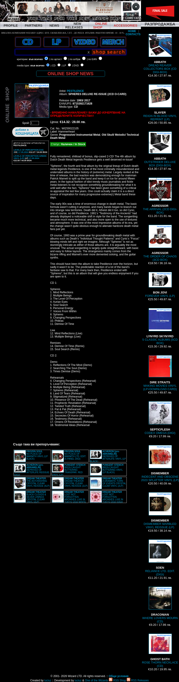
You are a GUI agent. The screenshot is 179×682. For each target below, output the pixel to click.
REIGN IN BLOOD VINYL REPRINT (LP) (160, 102)
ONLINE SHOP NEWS (70, 73)
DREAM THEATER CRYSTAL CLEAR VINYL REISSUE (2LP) (76, 482)
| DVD (75, 65)
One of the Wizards (96, 680)
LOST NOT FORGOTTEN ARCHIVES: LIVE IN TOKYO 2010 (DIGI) (113, 497)
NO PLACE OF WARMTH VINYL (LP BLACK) (37, 455)
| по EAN (92, 59)
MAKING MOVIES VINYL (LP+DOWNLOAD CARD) (160, 373)
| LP (64, 65)
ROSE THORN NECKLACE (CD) (160, 651)
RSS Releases (138, 680)
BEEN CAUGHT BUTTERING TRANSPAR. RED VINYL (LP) (69, 470)
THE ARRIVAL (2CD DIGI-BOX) (160, 196)
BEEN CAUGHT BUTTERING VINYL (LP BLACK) (113, 469)
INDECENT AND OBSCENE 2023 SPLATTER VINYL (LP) (160, 463)
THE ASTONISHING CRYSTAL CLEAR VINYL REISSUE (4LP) (38, 482)
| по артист (55, 59)
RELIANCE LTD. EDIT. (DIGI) (160, 558)
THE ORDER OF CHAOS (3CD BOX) (160, 243)
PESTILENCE (75, 91)
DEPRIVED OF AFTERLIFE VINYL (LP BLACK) (108, 456)
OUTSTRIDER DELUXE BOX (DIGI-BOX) (160, 149)
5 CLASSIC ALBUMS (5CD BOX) (160, 326)
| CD (53, 65)
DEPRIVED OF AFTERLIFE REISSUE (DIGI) (31, 470)
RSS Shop (117, 680)
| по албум (74, 59)
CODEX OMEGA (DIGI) (160, 418)
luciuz (47, 680)
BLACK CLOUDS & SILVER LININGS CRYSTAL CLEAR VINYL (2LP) (36, 497)
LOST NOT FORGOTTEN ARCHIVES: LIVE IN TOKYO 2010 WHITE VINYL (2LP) (69, 498)
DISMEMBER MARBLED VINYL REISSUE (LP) (160, 510)
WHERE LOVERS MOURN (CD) (160, 605)
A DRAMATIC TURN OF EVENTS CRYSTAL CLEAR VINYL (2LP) (114, 482)
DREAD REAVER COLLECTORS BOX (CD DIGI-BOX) (159, 54)
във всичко (36, 59)
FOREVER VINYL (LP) (160, 285)
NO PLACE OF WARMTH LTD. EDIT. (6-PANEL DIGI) (75, 455)
